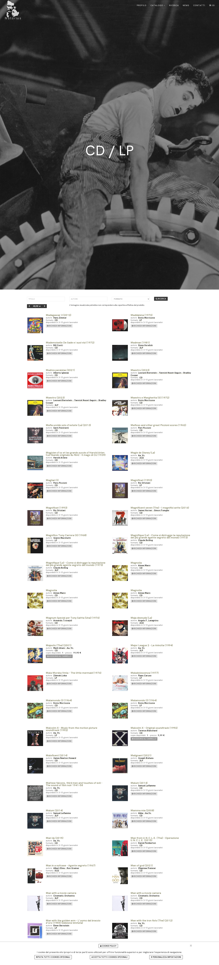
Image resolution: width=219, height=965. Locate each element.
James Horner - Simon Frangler (153, 510)
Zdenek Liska (60, 675)
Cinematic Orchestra (64, 895)
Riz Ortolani (144, 482)
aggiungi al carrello (59, 656)
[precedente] (29, 306)
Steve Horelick (145, 345)
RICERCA (174, 5)
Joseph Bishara (145, 758)
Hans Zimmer (60, 317)
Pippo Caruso (144, 675)
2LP (141, 347)
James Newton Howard (64, 758)
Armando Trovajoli (62, 620)
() (212, 5)
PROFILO (142, 5)
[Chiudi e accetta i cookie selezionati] (191, 945)
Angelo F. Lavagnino (148, 620)
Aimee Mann (144, 565)
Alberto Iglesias (61, 372)
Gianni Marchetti (62, 537)
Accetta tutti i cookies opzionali (109, 957)
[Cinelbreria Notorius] (12, 10)
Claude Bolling (145, 540)
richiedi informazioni (59, 326)
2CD (141, 457)
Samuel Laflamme (147, 785)
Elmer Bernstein (61, 925)
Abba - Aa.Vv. (144, 813)
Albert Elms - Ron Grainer (66, 868)
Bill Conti (58, 345)
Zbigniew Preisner (147, 868)
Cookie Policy (108, 946)
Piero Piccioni (60, 482)
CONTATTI (199, 5)
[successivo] (44, 306)
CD (56, 320)
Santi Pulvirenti (61, 427)
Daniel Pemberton (147, 842)
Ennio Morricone (146, 317)
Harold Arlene (60, 457)
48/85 (37, 306)
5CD (57, 870)
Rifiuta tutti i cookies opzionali (53, 957)
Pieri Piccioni (144, 427)
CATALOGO (157, 5)
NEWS (186, 5)
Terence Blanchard (147, 730)
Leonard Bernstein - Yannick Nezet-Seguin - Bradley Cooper (161, 373)
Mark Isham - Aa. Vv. (63, 647)
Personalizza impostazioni (166, 957)
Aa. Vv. (141, 455)
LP (140, 320)
